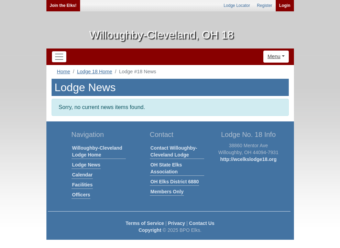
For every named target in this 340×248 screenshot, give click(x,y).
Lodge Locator (236, 5)
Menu (274, 56)
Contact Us (202, 223)
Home (63, 71)
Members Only (167, 191)
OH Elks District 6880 (175, 181)
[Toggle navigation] (59, 56)
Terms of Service (144, 223)
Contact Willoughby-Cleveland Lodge (174, 151)
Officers (81, 194)
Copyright (150, 230)
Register (264, 5)
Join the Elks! (63, 5)
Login (284, 5)
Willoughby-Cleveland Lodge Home (97, 151)
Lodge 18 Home (94, 71)
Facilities (82, 184)
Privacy (176, 223)
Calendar (82, 174)
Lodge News (86, 165)
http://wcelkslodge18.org (248, 159)
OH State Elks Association (166, 168)
